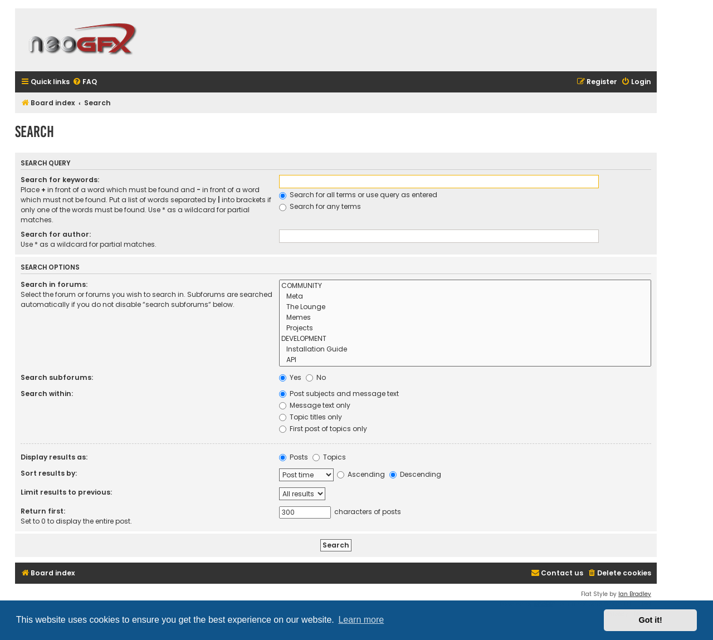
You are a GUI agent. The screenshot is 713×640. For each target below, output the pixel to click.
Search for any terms (320, 206)
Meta (465, 296)
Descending (415, 474)
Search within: (47, 393)
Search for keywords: (60, 179)
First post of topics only (323, 428)
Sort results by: (49, 473)
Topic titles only (310, 417)
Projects (465, 328)
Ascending (361, 474)
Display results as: (54, 457)
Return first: (43, 511)
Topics (329, 457)
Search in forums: (54, 284)
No (316, 377)
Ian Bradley (634, 594)
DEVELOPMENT (465, 339)
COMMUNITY (465, 286)
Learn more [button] (361, 619)
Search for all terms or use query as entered (358, 194)
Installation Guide (465, 349)
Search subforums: (57, 377)
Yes (290, 377)
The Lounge (465, 307)
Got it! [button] (650, 619)
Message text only (314, 405)
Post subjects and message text (339, 393)
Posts (293, 457)
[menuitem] (84, 82)
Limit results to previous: (66, 492)
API (465, 360)
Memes (465, 317)
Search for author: (56, 234)
